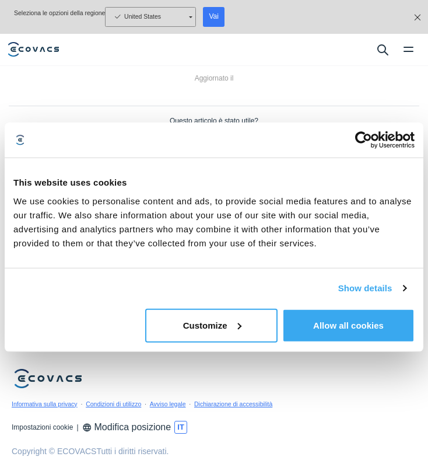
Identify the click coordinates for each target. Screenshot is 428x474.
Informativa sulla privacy (45, 403)
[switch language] (180, 427)
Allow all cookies (348, 325)
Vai (213, 16)
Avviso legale (168, 403)
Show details (365, 288)
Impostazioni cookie (42, 427)
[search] (382, 50)
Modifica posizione (126, 427)
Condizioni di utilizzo (113, 403)
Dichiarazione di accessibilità (233, 403)
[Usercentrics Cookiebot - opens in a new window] (364, 140)
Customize (212, 325)
